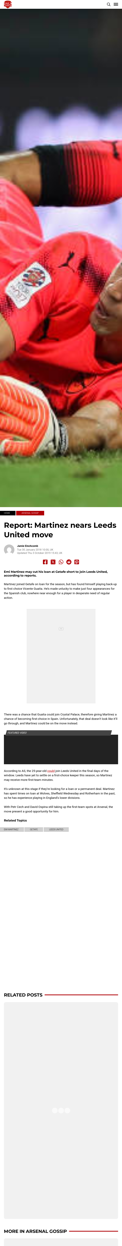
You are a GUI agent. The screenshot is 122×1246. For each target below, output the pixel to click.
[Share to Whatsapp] (61, 562)
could (51, 771)
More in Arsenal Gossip (35, 1231)
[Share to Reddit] (69, 562)
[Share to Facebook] (45, 562)
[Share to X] (53, 562)
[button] (108, 4)
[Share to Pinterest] (76, 562)
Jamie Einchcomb (27, 546)
